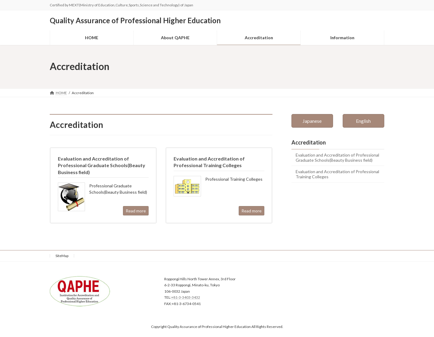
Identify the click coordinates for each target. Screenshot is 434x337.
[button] (312, 121)
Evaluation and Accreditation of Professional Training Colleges (337, 174)
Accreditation (308, 142)
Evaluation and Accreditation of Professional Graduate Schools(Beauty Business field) (337, 157)
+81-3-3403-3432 (185, 297)
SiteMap (61, 255)
